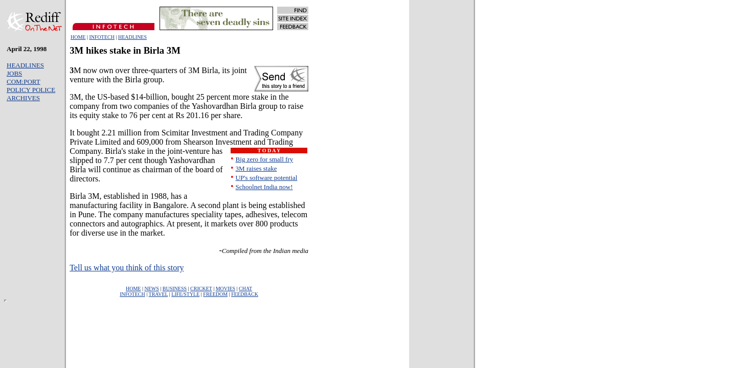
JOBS (14, 73)
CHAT (245, 288)
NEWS (151, 288)
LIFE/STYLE (185, 294)
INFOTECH (101, 37)
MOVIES (225, 288)
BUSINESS (175, 288)
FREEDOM (215, 294)
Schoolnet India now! (264, 187)
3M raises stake (256, 168)
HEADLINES (132, 37)
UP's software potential (267, 177)
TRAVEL (158, 294)
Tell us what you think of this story (127, 267)
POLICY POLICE (31, 90)
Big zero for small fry (265, 159)
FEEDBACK (244, 294)
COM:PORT (23, 81)
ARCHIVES (23, 98)
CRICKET (201, 288)
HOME (78, 37)
